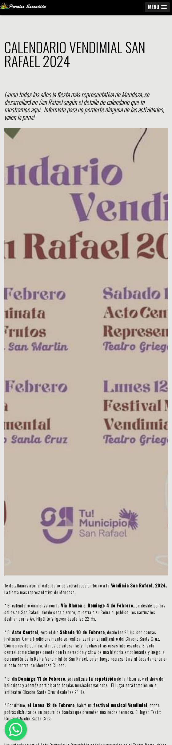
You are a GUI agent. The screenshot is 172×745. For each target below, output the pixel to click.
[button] (157, 7)
